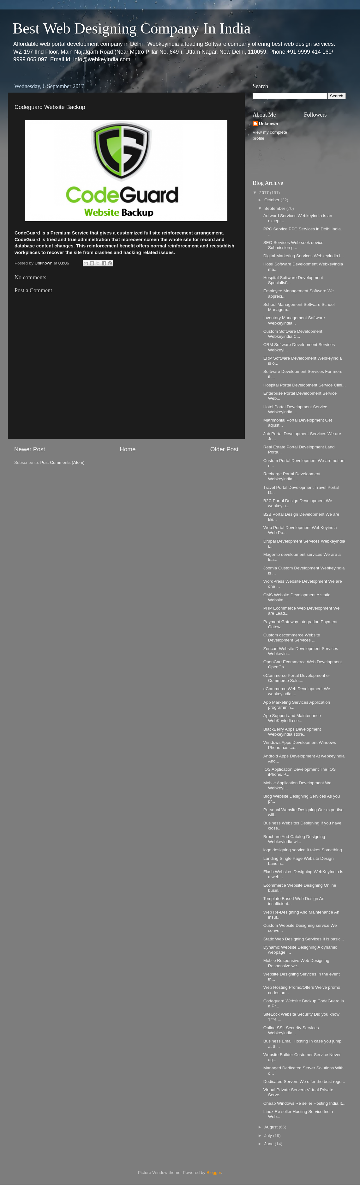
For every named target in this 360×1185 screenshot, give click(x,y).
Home (127, 449)
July (268, 1135)
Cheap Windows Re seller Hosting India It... (304, 1103)
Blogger (214, 1172)
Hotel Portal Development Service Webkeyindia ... (295, 409)
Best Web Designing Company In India (132, 28)
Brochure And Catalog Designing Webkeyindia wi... (294, 839)
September (275, 208)
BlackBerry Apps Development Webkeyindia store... (292, 732)
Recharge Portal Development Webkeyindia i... (292, 476)
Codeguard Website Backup (50, 107)
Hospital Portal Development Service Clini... (304, 385)
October (272, 200)
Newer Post (29, 449)
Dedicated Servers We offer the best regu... (304, 1081)
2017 (264, 192)
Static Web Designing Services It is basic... (303, 939)
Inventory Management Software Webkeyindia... (294, 320)
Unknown (268, 123)
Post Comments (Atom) (62, 462)
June (269, 1143)
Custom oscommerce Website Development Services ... (291, 637)
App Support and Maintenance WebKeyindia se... (292, 718)
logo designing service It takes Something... (304, 850)
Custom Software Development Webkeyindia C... (292, 334)
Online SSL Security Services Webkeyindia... (291, 1030)
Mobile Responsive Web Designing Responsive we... (296, 963)
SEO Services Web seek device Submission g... (293, 245)
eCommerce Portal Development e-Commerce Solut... (296, 678)
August (271, 1127)
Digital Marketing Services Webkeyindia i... (303, 255)
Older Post (224, 449)
